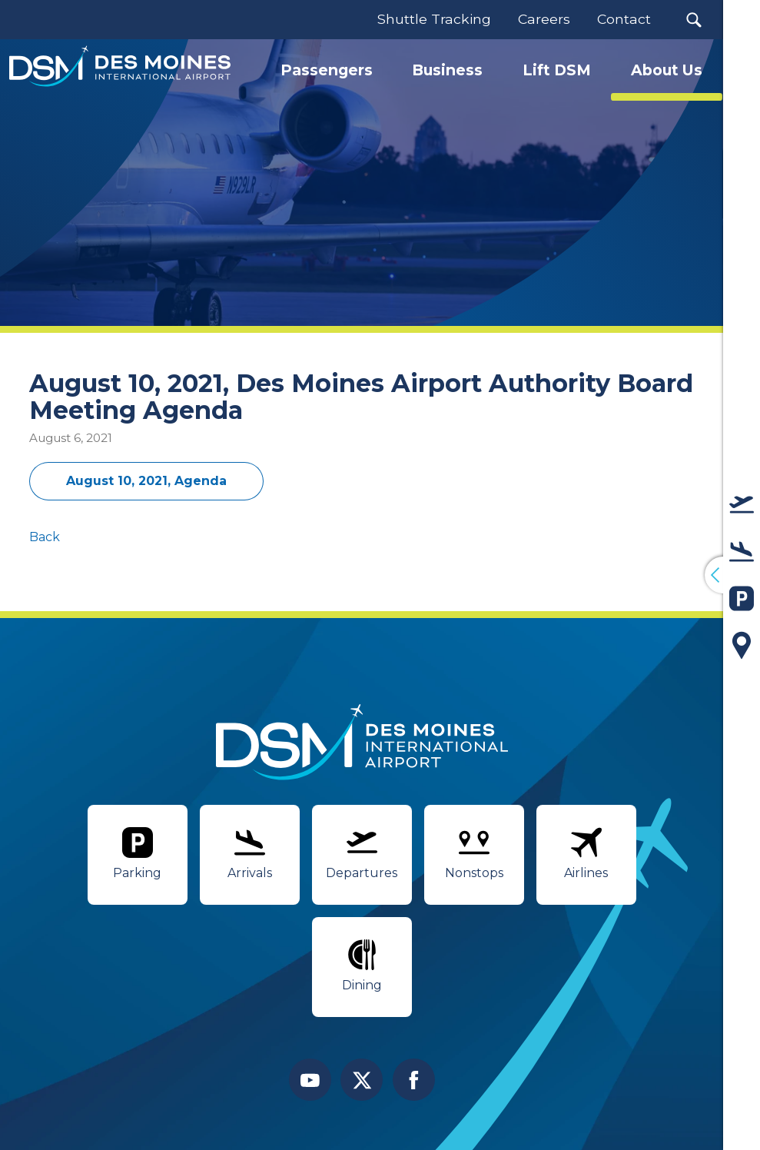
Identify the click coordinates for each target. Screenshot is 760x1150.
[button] (693, 19)
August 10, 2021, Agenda (146, 481)
